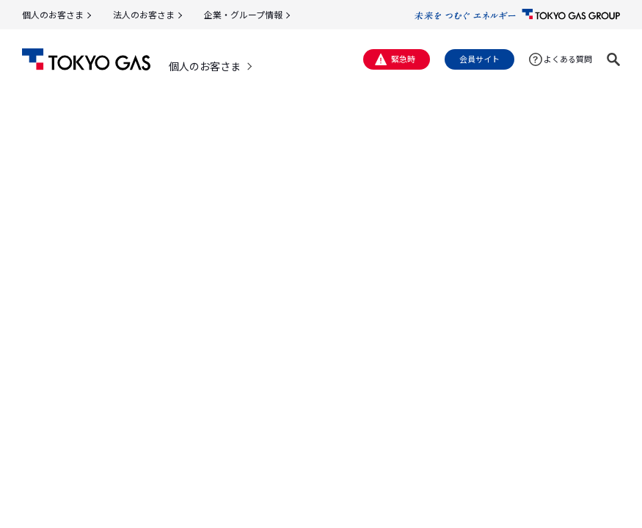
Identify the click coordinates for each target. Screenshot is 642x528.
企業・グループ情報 (243, 14)
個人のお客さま (53, 14)
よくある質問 (568, 59)
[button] (613, 59)
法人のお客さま (144, 14)
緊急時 (403, 59)
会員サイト (479, 59)
